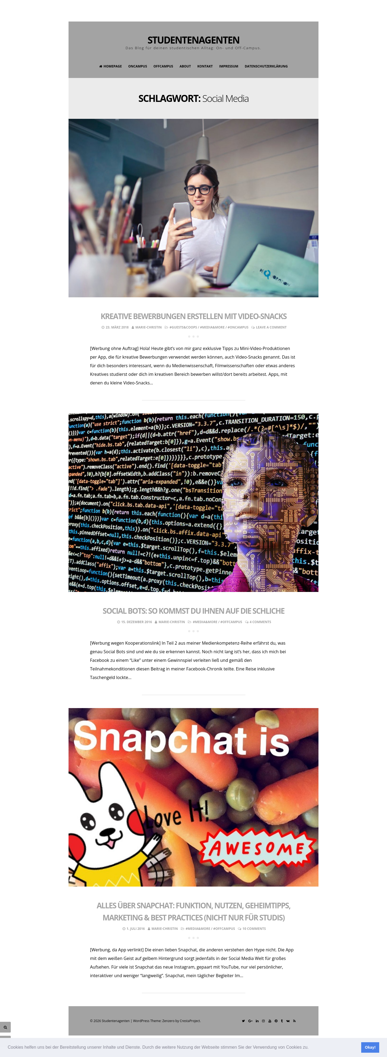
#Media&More (212, 327)
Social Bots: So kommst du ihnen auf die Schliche (193, 611)
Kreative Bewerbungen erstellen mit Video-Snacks (193, 316)
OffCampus (163, 66)
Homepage (110, 66)
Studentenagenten (193, 40)
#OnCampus (238, 327)
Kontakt (205, 66)
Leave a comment (271, 327)
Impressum (228, 66)
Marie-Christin (148, 327)
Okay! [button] (370, 1047)
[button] (310, 1048)
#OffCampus (231, 622)
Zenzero (168, 1021)
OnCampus (137, 66)
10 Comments (254, 928)
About (185, 66)
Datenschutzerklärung (266, 66)
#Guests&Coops (183, 327)
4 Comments (260, 622)
